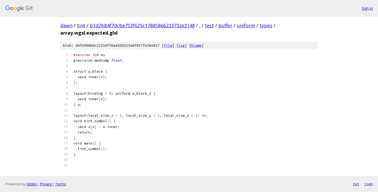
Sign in (367, 8)
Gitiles (32, 184)
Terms (60, 184)
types (266, 25)
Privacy (46, 184)
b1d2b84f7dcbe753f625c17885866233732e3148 (142, 25)
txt (356, 184)
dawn (66, 25)
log (181, 45)
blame (196, 45)
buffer (225, 25)
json (368, 184)
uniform (246, 25)
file (168, 45)
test (209, 25)
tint (81, 25)
